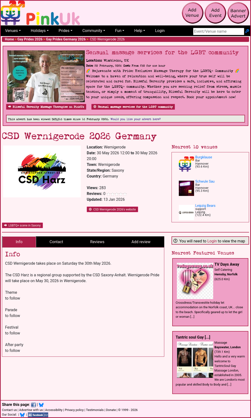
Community (92, 30)
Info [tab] (19, 242)
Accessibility (54, 410)
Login (160, 30)
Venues (11, 30)
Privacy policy (74, 410)
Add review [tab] (141, 242)
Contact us (9, 410)
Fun (118, 30)
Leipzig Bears (205, 206)
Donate (111, 410)
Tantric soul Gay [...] (193, 337)
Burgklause (203, 157)
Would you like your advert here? (135, 119)
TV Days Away (226, 264)
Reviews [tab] (97, 242)
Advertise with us (31, 410)
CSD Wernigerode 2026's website (112, 209)
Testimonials (95, 410)
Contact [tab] (56, 242)
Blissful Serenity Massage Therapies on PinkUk (46, 107)
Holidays (38, 30)
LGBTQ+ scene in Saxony (22, 225)
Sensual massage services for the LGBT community (133, 107)
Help (138, 30)
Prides (64, 30)
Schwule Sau (205, 181)
